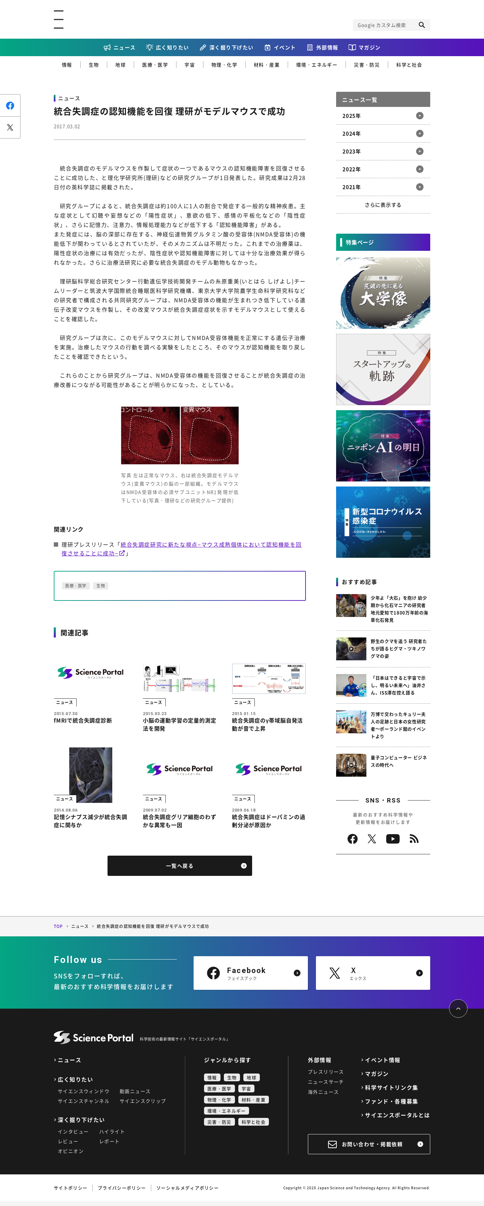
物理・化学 (224, 64)
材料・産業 (267, 64)
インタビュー (73, 1136)
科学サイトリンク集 (391, 1092)
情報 (67, 64)
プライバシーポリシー (122, 1192)
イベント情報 (383, 1064)
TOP (58, 931)
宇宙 (190, 64)
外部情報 (327, 47)
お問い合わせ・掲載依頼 (372, 1149)
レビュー (68, 1145)
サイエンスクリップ (143, 1105)
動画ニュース (135, 1095)
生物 (94, 64)
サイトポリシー (70, 1192)
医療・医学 (155, 64)
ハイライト (112, 1136)
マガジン (370, 47)
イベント (285, 47)
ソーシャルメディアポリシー (187, 1192)
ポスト (10, 127)
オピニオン (71, 1155)
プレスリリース (326, 1076)
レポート (109, 1145)
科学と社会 (409, 64)
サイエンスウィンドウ (84, 1095)
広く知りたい (172, 47)
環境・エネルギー (316, 64)
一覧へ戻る (180, 870)
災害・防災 (367, 64)
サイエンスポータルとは (397, 1120)
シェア (10, 105)
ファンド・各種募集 (391, 1106)
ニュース (125, 47)
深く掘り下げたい (231, 47)
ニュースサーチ (326, 1086)
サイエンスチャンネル (84, 1105)
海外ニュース (323, 1096)
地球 (120, 64)
